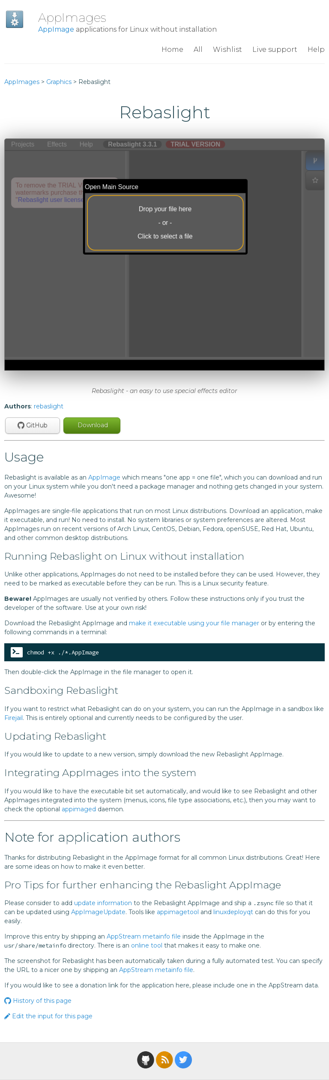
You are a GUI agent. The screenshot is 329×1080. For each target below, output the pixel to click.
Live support (274, 49)
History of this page (38, 1001)
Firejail (13, 718)
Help (316, 49)
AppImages (72, 17)
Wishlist (227, 49)
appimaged (79, 809)
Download (92, 425)
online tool (146, 945)
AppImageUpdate (98, 912)
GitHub (33, 425)
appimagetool (178, 912)
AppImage (56, 29)
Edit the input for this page (48, 1016)
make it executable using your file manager (194, 623)
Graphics (59, 82)
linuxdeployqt (233, 912)
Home (172, 49)
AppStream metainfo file (144, 936)
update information (103, 903)
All (198, 49)
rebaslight (48, 406)
